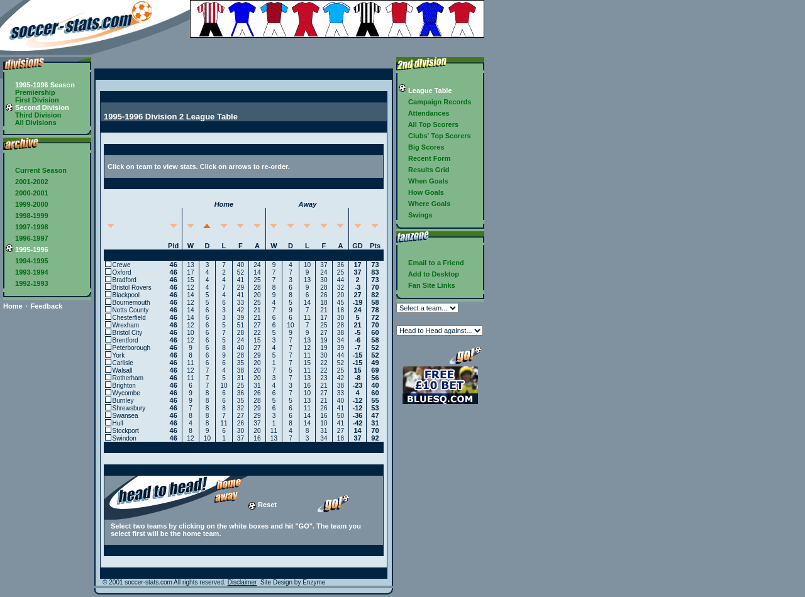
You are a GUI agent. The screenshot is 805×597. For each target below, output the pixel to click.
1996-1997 (27, 238)
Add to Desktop (429, 274)
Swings (416, 215)
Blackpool (126, 295)
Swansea (125, 415)
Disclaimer (242, 582)
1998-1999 (27, 215)
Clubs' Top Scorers (435, 136)
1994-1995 (27, 261)
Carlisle (123, 362)
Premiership (30, 92)
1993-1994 (27, 272)
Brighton (124, 385)
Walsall (123, 370)
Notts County (131, 310)
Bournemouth (131, 302)
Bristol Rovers (132, 287)
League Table (425, 90)
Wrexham (126, 325)
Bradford (124, 280)
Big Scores (422, 147)
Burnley (123, 400)
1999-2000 (27, 204)
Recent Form (424, 158)
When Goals (423, 181)
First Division (32, 100)
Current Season (36, 170)
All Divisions (31, 122)
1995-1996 (27, 249)
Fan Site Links (427, 285)
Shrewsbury (129, 408)
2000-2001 (27, 193)
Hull (118, 423)
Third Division (33, 115)
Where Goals (424, 203)
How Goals (421, 192)
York (119, 355)
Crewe (122, 264)
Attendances (424, 113)
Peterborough (132, 347)
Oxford (122, 272)
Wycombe (126, 393)
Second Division (37, 107)
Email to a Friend (431, 262)
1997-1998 (27, 227)
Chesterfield (129, 317)
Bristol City (128, 332)
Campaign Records (435, 102)
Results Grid (424, 169)
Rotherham (128, 378)
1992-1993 (27, 283)
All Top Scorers (428, 124)
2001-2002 (27, 181)
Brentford (125, 340)
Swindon (124, 438)
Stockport (126, 430)
